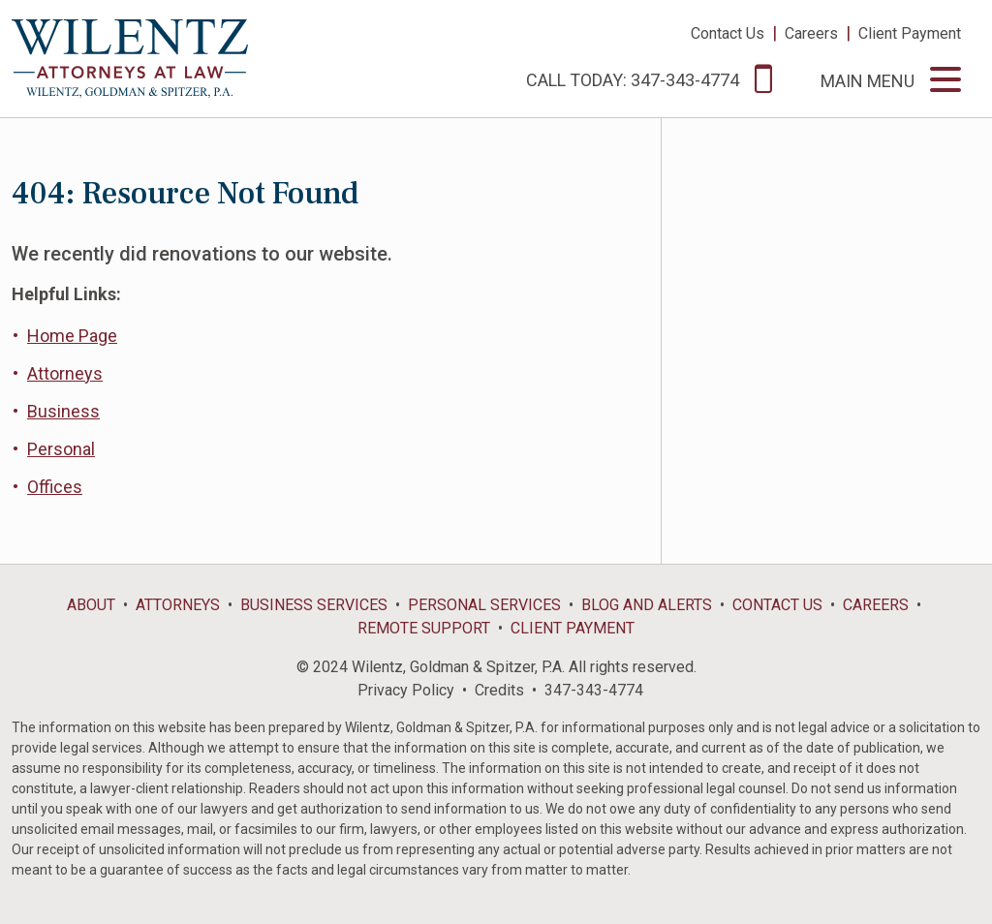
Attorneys (65, 373)
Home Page (72, 335)
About (91, 605)
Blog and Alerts (646, 605)
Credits (499, 690)
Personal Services (484, 605)
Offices (54, 487)
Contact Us (727, 33)
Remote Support (423, 628)
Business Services (314, 605)
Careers (811, 33)
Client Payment (909, 33)
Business (63, 411)
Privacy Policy (405, 690)
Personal (61, 449)
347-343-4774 (593, 690)
